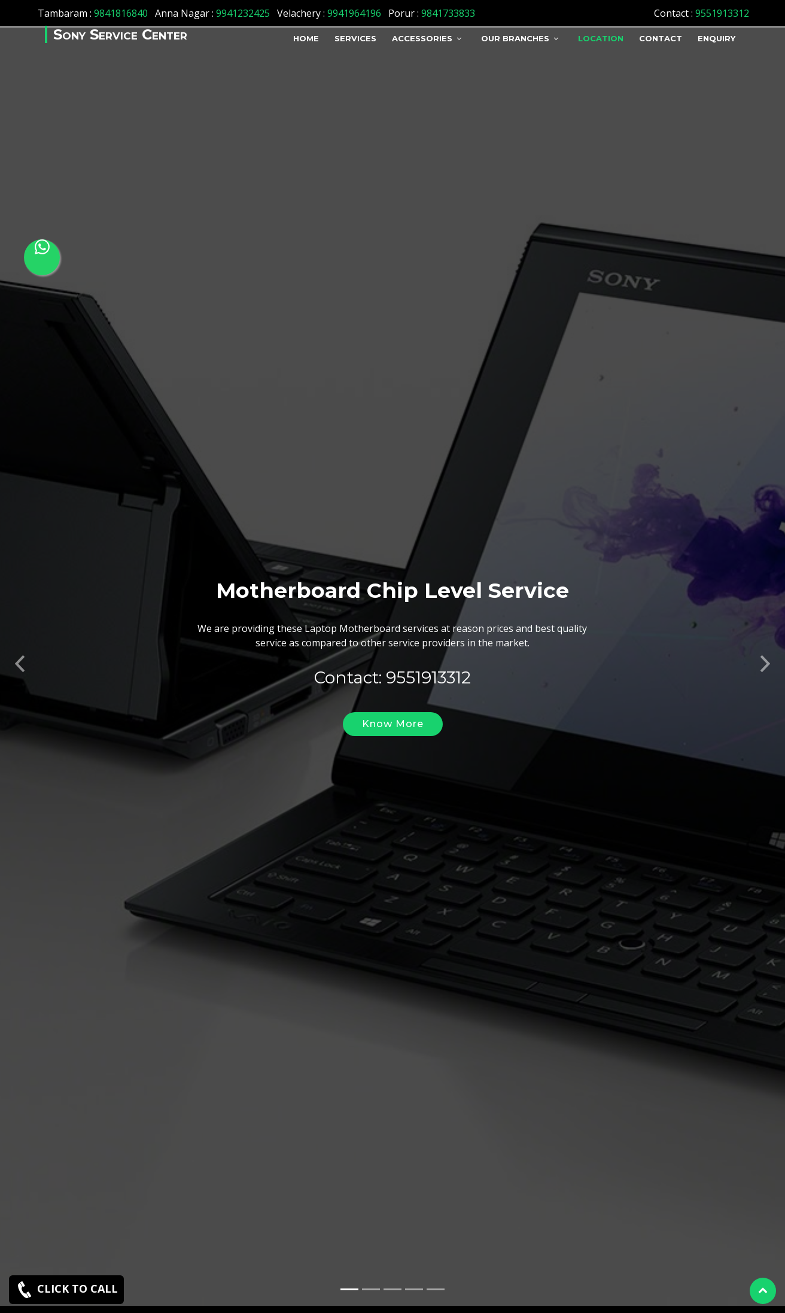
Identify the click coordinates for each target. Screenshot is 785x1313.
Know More (393, 708)
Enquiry (716, 38)
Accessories (422, 38)
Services (355, 38)
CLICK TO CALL (66, 1289)
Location (600, 38)
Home (306, 38)
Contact (660, 38)
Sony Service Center (120, 34)
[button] (19, 644)
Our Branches (515, 38)
